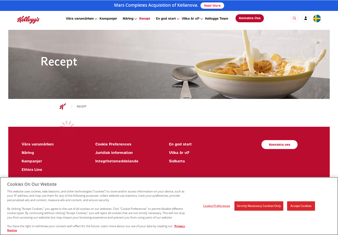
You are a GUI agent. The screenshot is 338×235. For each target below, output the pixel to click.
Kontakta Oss (250, 18)
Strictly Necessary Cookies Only (259, 208)
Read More (212, 5)
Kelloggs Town (216, 18)
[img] (28, 20)
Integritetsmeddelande (116, 161)
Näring (128, 18)
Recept (144, 18)
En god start (166, 18)
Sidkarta (177, 161)
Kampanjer (108, 18)
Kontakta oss (279, 144)
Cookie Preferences (113, 144)
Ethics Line (32, 170)
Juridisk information (114, 153)
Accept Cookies (300, 208)
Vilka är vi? (190, 18)
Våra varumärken (80, 18)
